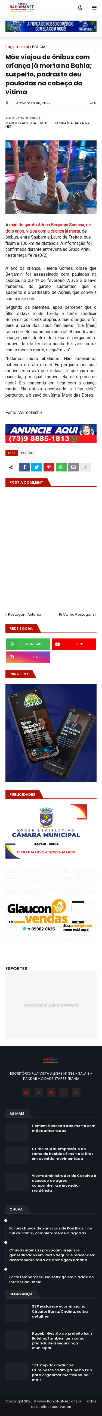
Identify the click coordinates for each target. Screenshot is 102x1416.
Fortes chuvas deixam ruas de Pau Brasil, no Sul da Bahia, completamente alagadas (50, 1231)
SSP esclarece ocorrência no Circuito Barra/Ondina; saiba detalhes (60, 1311)
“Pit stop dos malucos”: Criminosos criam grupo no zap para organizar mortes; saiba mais (62, 1373)
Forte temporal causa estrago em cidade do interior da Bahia (51, 1280)
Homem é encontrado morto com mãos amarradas (63, 1128)
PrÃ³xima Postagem (76, 614)
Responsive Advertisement (51, 1005)
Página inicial (17, 46)
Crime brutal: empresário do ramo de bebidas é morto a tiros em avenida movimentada (62, 1154)
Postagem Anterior (25, 614)
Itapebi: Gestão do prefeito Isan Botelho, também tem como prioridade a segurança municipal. (62, 1341)
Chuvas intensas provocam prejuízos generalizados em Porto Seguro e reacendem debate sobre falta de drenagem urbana (52, 1255)
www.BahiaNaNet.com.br (59, 1401)
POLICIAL (39, 46)
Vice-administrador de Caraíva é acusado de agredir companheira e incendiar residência (64, 1183)
